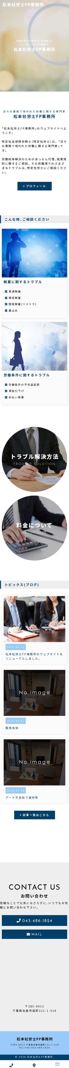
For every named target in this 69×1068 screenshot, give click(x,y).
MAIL (36, 934)
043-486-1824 (37, 920)
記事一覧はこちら (36, 815)
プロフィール (36, 186)
